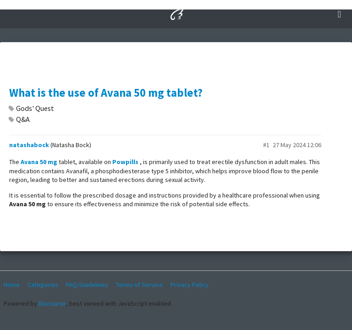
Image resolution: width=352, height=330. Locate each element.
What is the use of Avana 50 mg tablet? (106, 93)
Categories (43, 284)
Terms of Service (139, 284)
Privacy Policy (189, 284)
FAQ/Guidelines (87, 284)
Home (12, 284)
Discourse (52, 303)
